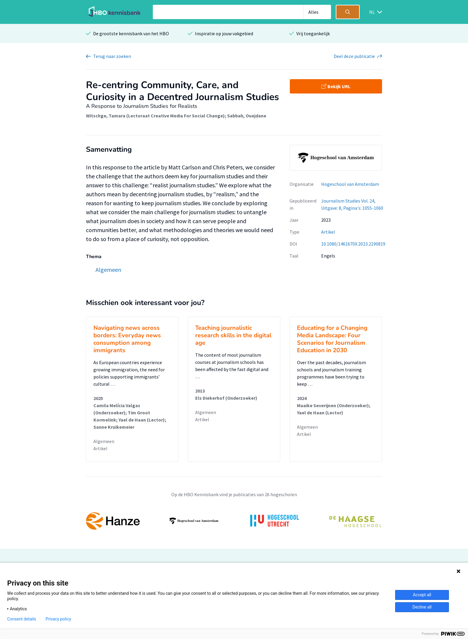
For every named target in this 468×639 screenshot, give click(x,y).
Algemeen (103, 441)
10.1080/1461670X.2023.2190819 (353, 244)
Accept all (422, 594)
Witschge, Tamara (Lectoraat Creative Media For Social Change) (155, 116)
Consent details (21, 619)
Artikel (328, 232)
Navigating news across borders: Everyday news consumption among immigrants (127, 339)
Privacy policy (58, 619)
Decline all (422, 607)
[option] (234, 521)
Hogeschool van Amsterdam (350, 184)
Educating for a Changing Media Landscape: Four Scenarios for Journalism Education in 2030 (332, 339)
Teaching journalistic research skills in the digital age (233, 335)
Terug (112, 56)
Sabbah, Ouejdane (246, 116)
